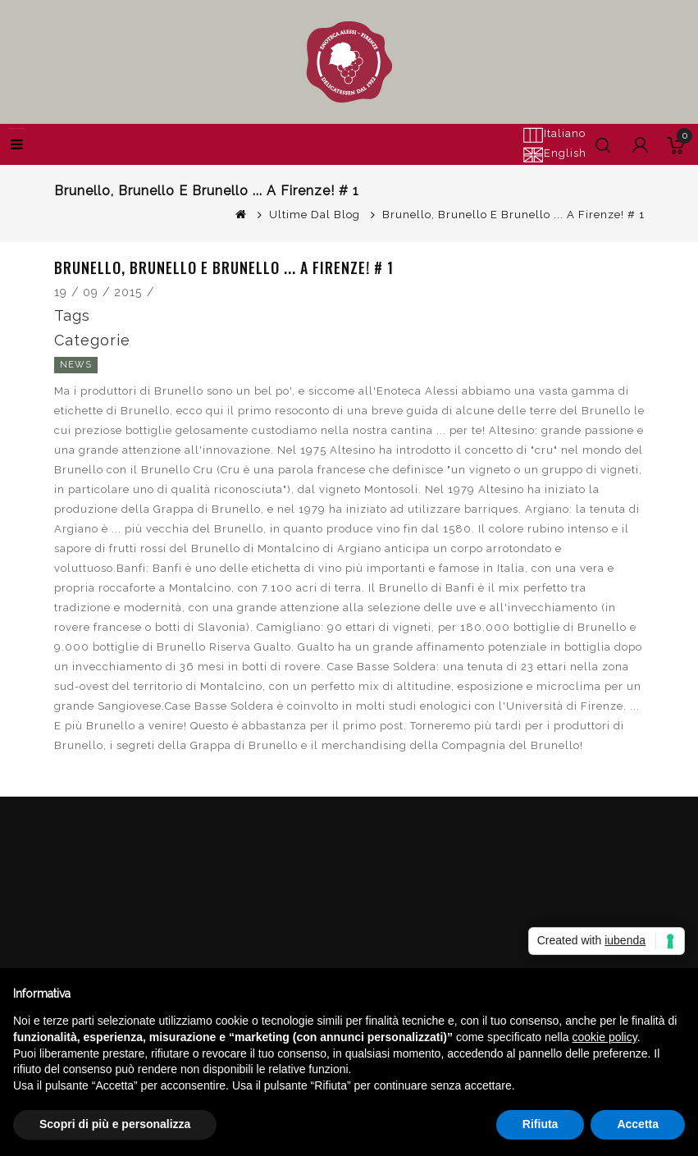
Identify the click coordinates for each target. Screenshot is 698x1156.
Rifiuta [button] (540, 1124)
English (554, 154)
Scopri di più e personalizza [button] (114, 1124)
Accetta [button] (638, 1124)
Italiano (554, 134)
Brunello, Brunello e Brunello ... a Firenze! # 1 (513, 214)
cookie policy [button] (605, 1037)
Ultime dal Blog (314, 214)
